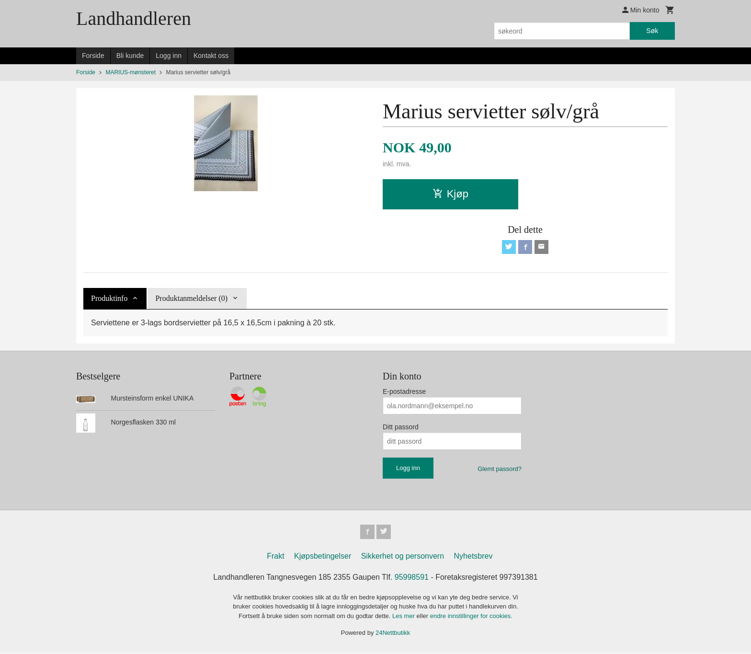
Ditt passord (401, 428)
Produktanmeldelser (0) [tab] (191, 300)
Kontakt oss (210, 55)
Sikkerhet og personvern (402, 558)
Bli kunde (130, 55)
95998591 (412, 579)
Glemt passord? (500, 470)
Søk (652, 30)
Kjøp (450, 194)
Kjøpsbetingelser (322, 558)
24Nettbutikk (393, 635)
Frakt (275, 558)
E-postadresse (404, 393)
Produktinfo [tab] (109, 300)
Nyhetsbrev (473, 558)
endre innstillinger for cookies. (471, 617)
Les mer (404, 617)
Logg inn (169, 55)
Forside (93, 55)
